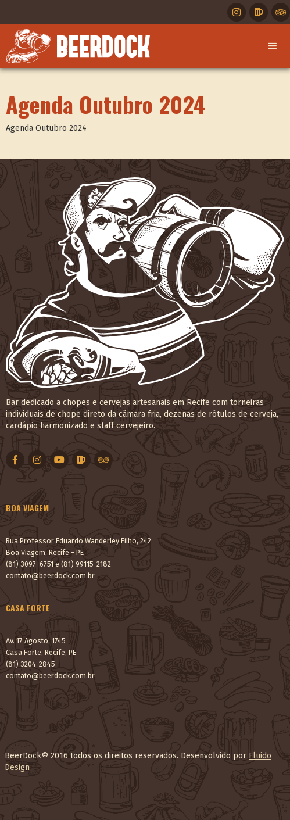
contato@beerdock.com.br (50, 575)
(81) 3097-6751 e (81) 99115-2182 (58, 564)
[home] (75, 46)
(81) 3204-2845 (30, 664)
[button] (272, 46)
